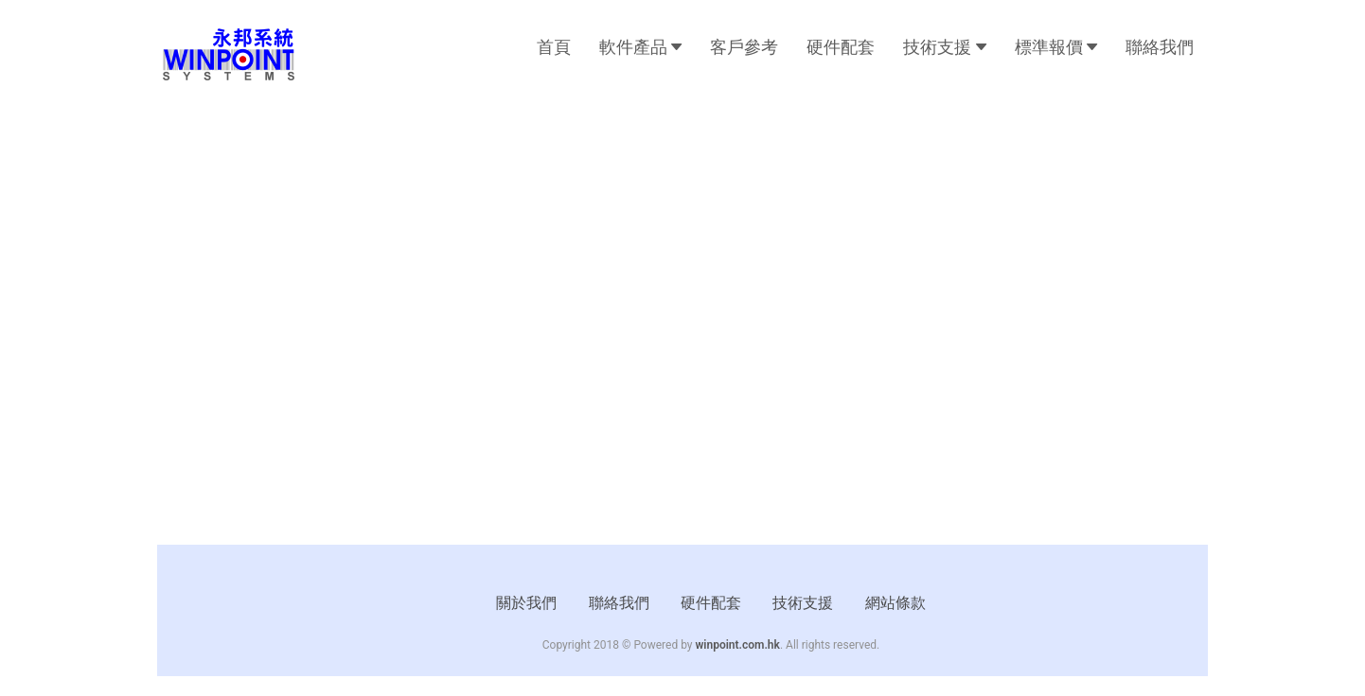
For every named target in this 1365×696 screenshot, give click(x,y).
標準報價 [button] (1056, 47)
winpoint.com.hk (738, 645)
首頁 (554, 47)
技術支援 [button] (944, 47)
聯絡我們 (1160, 47)
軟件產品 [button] (640, 47)
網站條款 (895, 603)
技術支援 (802, 603)
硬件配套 (841, 47)
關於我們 (526, 603)
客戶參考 (744, 47)
